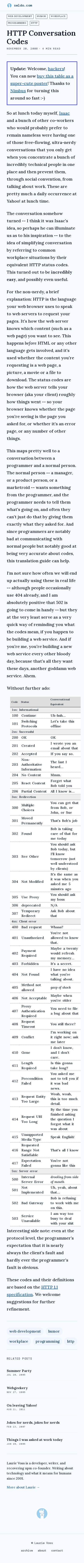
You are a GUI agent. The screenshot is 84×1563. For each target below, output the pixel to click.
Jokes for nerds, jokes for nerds (33, 1422)
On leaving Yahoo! (22, 1405)
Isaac (64, 113)
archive (27, 1550)
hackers (56, 68)
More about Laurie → (23, 1487)
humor (41, 16)
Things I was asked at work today (35, 1440)
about (42, 1550)
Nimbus (18, 90)
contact (57, 1550)
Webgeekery (17, 1388)
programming (17, 23)
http (34, 23)
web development (20, 16)
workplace (58, 16)
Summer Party (19, 1371)
